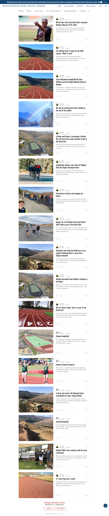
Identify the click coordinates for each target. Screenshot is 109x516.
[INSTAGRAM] (60, 508)
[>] (105, 506)
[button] (88, 11)
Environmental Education (54, 11)
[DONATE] (48, 508)
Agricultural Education (70, 11)
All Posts (21, 11)
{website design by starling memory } (54, 513)
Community (83, 11)
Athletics (29, 11)
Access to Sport (39, 11)
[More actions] (87, 19)
